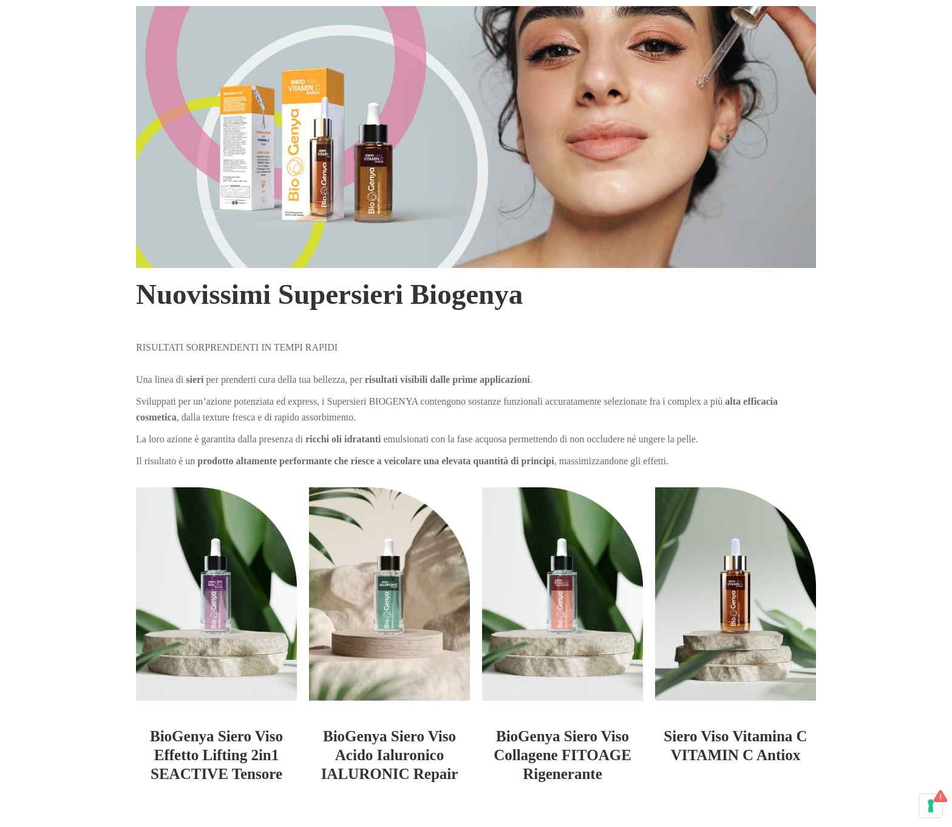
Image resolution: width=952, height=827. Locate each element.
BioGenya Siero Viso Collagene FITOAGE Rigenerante (562, 755)
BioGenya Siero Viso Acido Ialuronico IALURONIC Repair (389, 755)
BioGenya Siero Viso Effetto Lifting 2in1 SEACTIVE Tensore (216, 755)
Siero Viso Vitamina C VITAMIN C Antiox (735, 745)
